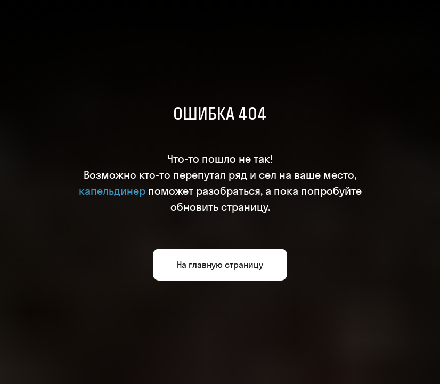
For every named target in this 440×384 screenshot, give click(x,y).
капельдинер (112, 190)
